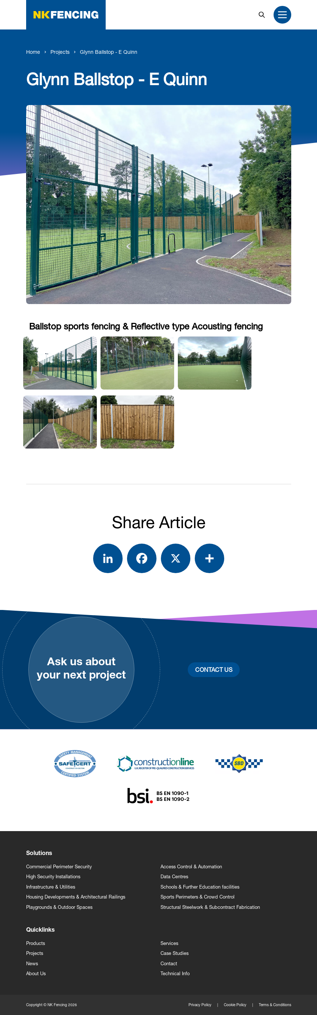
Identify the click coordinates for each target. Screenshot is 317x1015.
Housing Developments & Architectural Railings (75, 897)
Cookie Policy (235, 1004)
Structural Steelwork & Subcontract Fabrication (210, 907)
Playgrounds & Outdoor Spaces (59, 907)
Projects (60, 52)
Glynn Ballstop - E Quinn (108, 52)
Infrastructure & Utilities (50, 887)
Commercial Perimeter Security (59, 866)
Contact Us (213, 669)
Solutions (39, 854)
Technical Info (175, 973)
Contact (169, 963)
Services (169, 943)
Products (35, 943)
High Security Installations (53, 876)
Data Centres (174, 876)
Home (33, 52)
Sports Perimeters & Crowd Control (198, 897)
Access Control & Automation (191, 866)
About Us (36, 973)
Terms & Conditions (275, 1004)
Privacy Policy (200, 1004)
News (32, 963)
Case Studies (175, 953)
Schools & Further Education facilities (200, 887)
